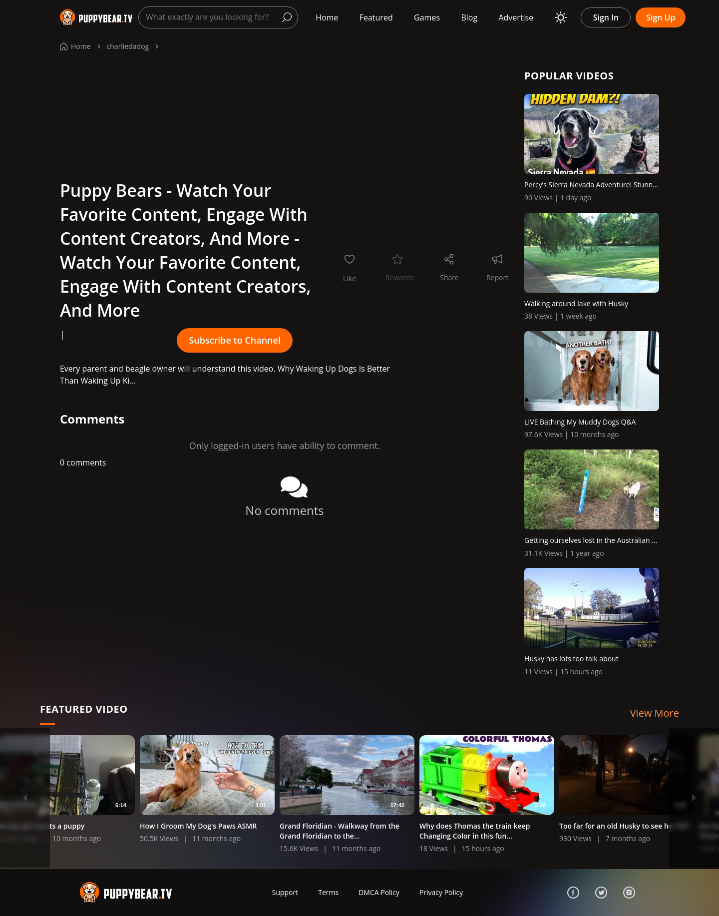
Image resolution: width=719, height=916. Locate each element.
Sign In (606, 17)
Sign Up (660, 17)
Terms (328, 892)
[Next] (694, 798)
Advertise (515, 17)
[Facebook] (573, 893)
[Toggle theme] (561, 17)
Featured (376, 17)
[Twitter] (601, 893)
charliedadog (128, 46)
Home (327, 17)
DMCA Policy (379, 892)
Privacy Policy (441, 892)
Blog (469, 17)
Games (427, 17)
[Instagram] (629, 893)
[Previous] (25, 798)
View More (654, 713)
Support (285, 892)
